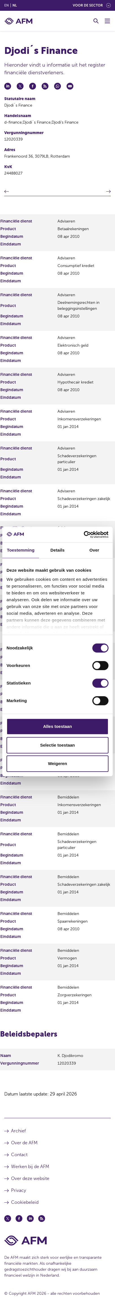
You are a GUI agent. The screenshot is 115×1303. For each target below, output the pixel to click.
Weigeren (57, 763)
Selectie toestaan (57, 745)
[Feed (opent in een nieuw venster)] (41, 1218)
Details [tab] (57, 550)
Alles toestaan (57, 726)
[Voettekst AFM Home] (57, 1240)
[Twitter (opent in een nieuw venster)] (7, 1218)
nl (14, 5)
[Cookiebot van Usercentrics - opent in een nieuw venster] (83, 534)
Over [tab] (94, 550)
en (6, 5)
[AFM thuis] (18, 21)
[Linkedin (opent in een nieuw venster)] (30, 1218)
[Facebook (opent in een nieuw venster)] (19, 1218)
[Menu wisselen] (107, 21)
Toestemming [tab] (21, 550)
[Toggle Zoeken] (96, 21)
